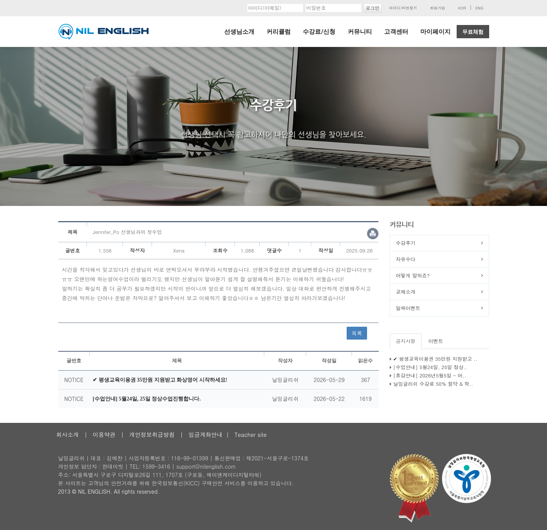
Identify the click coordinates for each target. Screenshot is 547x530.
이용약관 (104, 434)
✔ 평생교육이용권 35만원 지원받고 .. (435, 358)
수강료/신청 (319, 31)
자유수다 (405, 259)
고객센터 (396, 31)
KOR (462, 8)
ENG (479, 8)
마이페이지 (435, 31)
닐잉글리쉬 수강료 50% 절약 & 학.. (433, 383)
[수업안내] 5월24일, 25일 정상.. (430, 367)
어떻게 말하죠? (413, 275)
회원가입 (437, 8)
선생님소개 (239, 31)
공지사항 (405, 340)
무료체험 (472, 32)
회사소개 (67, 434)
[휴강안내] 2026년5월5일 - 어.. (429, 375)
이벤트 (435, 340)
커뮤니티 (360, 31)
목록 (357, 333)
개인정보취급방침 (152, 434)
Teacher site (250, 434)
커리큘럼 (279, 31)
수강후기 (405, 242)
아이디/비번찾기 (403, 8)
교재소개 (405, 291)
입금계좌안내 (206, 434)
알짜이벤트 (408, 308)
